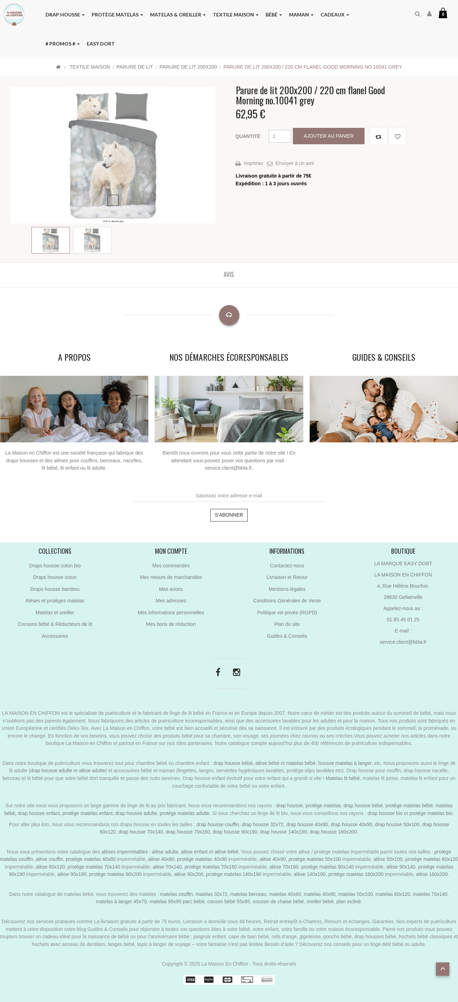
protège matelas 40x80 (90, 859)
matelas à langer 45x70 (121, 901)
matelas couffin (176, 894)
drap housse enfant (38, 813)
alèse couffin (49, 859)
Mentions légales (287, 589)
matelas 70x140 (430, 894)
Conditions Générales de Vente (287, 600)
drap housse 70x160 (188, 832)
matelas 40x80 (285, 894)
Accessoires (55, 636)
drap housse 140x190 (283, 832)
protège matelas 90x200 (115, 874)
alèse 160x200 (432, 874)
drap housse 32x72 (262, 824)
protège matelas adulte (184, 813)
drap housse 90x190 (235, 832)
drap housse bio (385, 813)
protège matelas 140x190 (233, 874)
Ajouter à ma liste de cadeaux (397, 136)
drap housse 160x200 (333, 832)
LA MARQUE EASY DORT (403, 563)
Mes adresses (171, 600)
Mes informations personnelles (171, 612)
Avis (229, 274)
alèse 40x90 (272, 859)
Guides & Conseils (287, 636)
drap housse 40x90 (351, 824)
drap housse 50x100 (397, 824)
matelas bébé (301, 763)
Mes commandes (171, 565)
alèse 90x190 (71, 874)
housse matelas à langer (345, 763)
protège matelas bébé (409, 805)
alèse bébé (267, 763)
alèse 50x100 (388, 859)
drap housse (289, 805)
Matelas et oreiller (55, 612)
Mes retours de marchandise (171, 577)
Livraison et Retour (287, 577)
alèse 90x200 (188, 874)
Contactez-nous (287, 565)
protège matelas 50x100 (315, 859)
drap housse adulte (51, 770)
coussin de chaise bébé (278, 901)
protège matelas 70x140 (94, 867)
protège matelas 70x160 (210, 867)
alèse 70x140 (167, 867)
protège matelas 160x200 (355, 874)
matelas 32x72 (211, 894)
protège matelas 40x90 (202, 859)
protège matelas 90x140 (327, 867)
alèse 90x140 (400, 867)
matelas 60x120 (392, 894)
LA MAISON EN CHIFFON (403, 575)
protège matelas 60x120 (432, 859)
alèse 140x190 (309, 874)
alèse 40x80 (161, 859)
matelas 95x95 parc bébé (176, 901)
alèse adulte (92, 770)
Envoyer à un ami (295, 163)
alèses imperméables (125, 852)
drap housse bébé (233, 763)
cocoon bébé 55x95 (228, 901)
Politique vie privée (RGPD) (287, 612)
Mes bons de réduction (171, 624)
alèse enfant (194, 852)
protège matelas (323, 805)
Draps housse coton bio (54, 565)
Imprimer (253, 163)
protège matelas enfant (88, 813)
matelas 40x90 (320, 894)
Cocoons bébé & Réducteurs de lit (55, 624)
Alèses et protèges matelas (54, 600)
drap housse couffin (218, 824)
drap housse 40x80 (307, 824)
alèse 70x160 (283, 867)
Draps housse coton (55, 577)
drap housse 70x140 (141, 832)
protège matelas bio (430, 813)
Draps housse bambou (54, 589)
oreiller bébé (319, 901)
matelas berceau (248, 894)
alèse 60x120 (50, 867)
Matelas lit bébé (342, 778)
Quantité (248, 136)
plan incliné (348, 901)
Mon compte (171, 550)
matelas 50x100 (355, 894)
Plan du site (287, 624)
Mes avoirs (171, 589)
